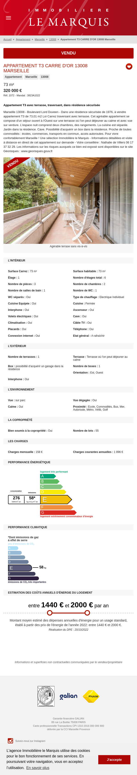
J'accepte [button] (114, 760)
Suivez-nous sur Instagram (26, 740)
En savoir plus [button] (37, 768)
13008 (52, 39)
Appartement (23, 39)
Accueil (7, 39)
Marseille (40, 39)
